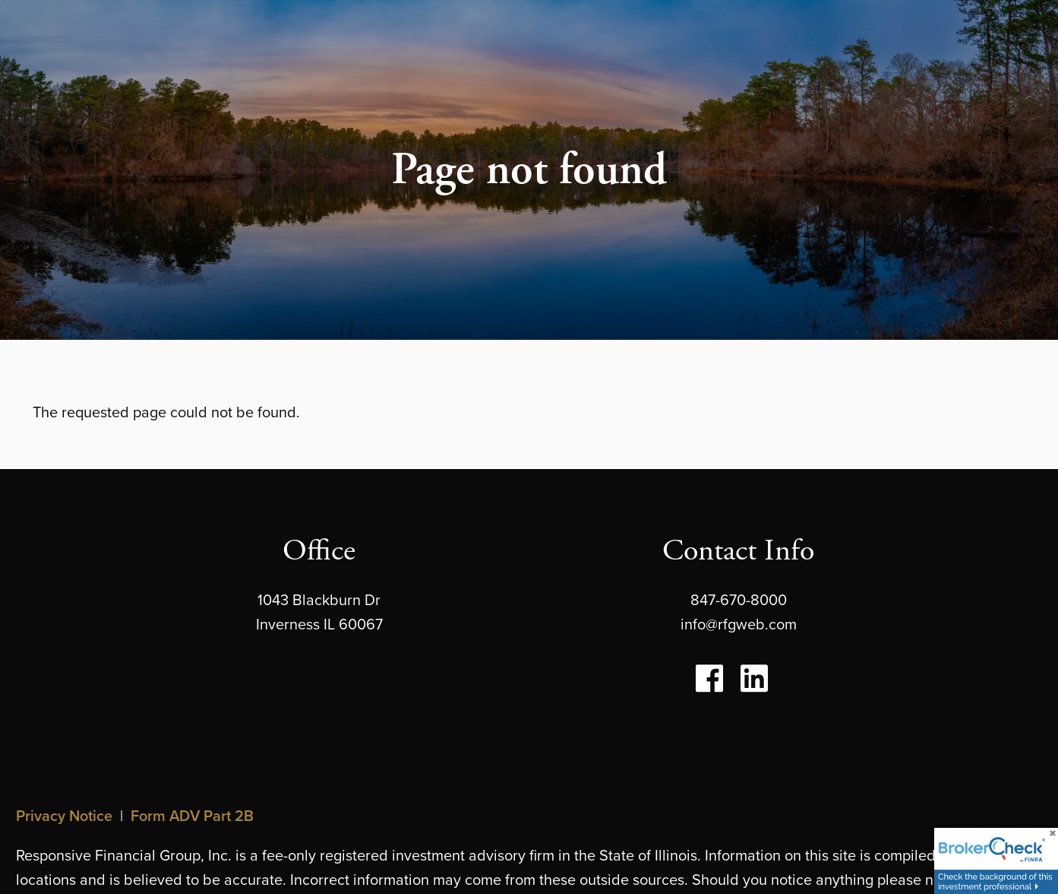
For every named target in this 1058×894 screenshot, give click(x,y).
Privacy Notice (64, 815)
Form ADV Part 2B (192, 815)
